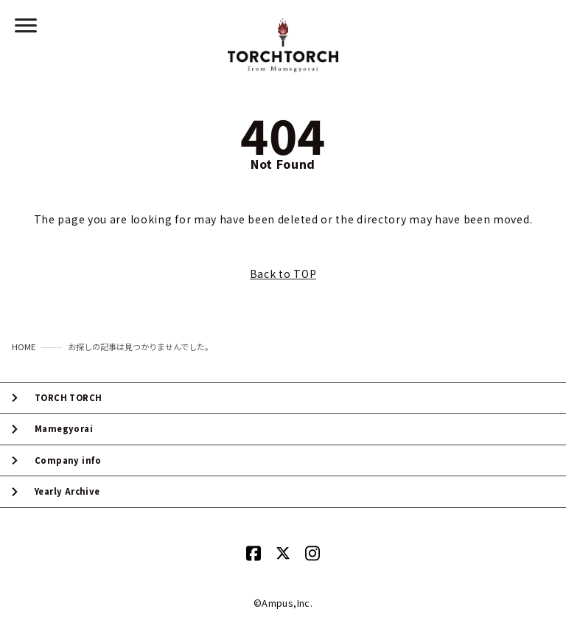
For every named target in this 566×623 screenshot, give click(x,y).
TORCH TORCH (68, 398)
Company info (68, 460)
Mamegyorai (64, 429)
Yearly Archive (67, 491)
